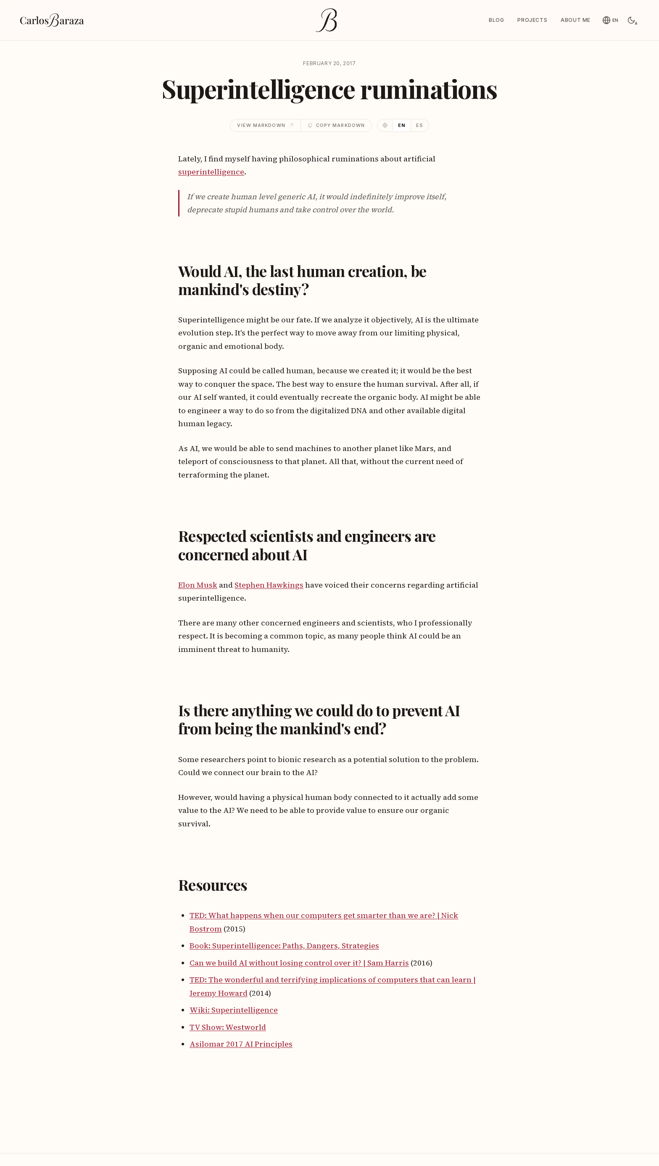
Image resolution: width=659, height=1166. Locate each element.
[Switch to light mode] (631, 20)
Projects (532, 20)
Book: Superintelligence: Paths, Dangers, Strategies (284, 945)
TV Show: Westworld (228, 1027)
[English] (610, 20)
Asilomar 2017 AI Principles (241, 1044)
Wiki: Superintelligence (234, 1010)
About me (575, 20)
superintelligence (211, 171)
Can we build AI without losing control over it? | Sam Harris (299, 963)
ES (419, 125)
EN (402, 125)
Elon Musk (197, 585)
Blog (496, 20)
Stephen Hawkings (269, 585)
